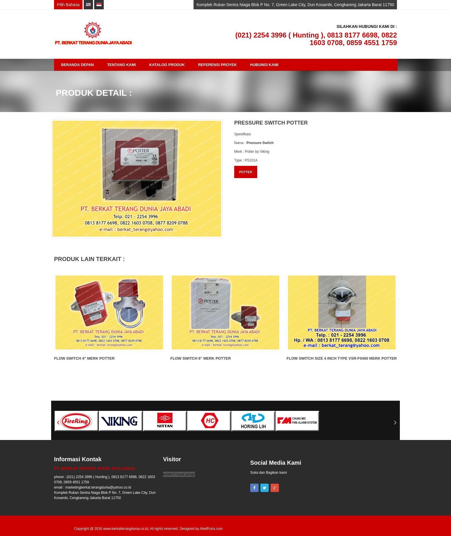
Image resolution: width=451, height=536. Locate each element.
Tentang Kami (121, 65)
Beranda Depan (77, 65)
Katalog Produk (167, 65)
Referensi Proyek (217, 65)
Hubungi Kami (264, 65)
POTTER (245, 172)
